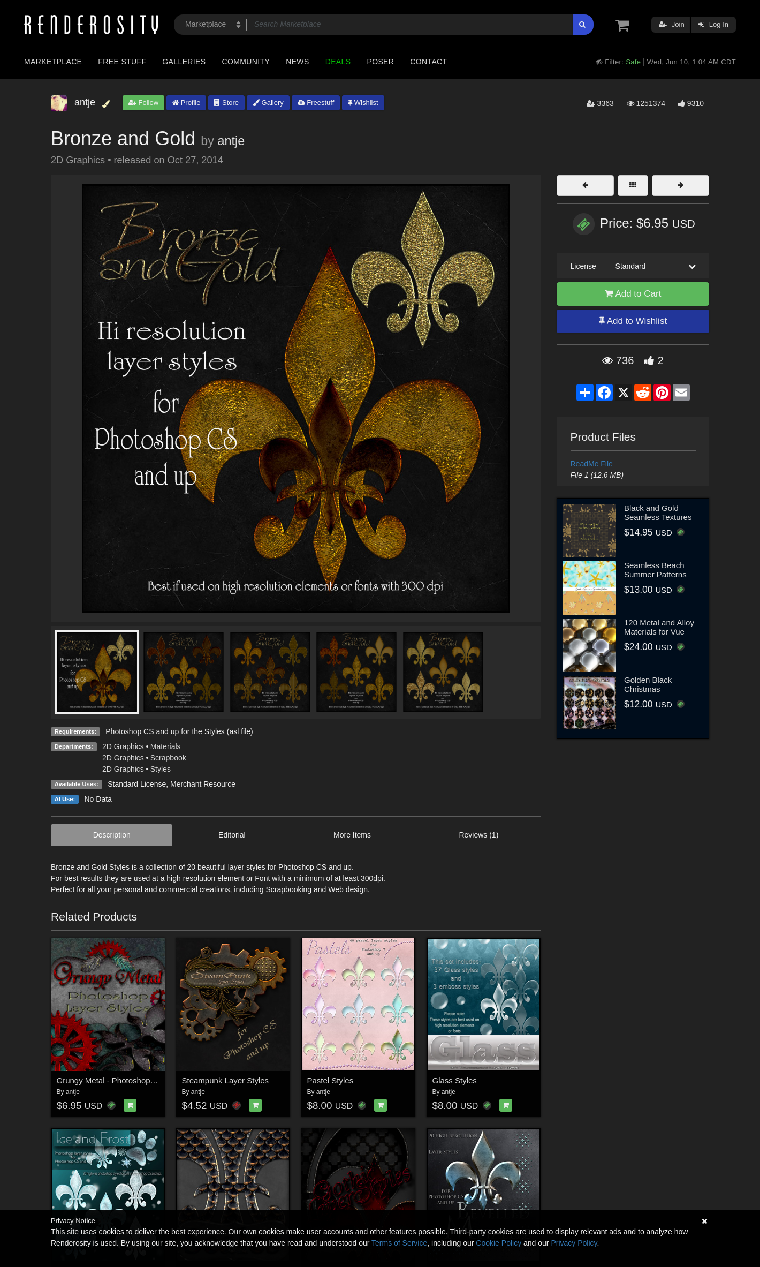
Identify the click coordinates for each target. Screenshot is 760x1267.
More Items (352, 835)
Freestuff (316, 103)
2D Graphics (123, 746)
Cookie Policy (498, 1243)
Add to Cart (633, 294)
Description (112, 835)
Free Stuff (122, 61)
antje (231, 141)
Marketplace (53, 61)
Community (246, 61)
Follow (143, 103)
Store (226, 103)
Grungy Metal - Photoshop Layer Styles (127, 1080)
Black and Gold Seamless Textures (657, 512)
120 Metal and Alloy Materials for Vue (659, 627)
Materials (165, 746)
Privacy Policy (574, 1243)
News (297, 61)
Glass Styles (454, 1080)
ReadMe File (592, 463)
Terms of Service (399, 1243)
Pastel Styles (330, 1080)
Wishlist (363, 103)
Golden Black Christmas (648, 684)
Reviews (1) (478, 835)
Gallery (268, 103)
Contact (428, 61)
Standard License (137, 784)
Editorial (232, 835)
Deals (338, 61)
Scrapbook (168, 757)
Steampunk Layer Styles (225, 1080)
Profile (186, 103)
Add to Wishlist (633, 321)
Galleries (184, 61)
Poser (380, 61)
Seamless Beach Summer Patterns (655, 570)
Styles (160, 769)
